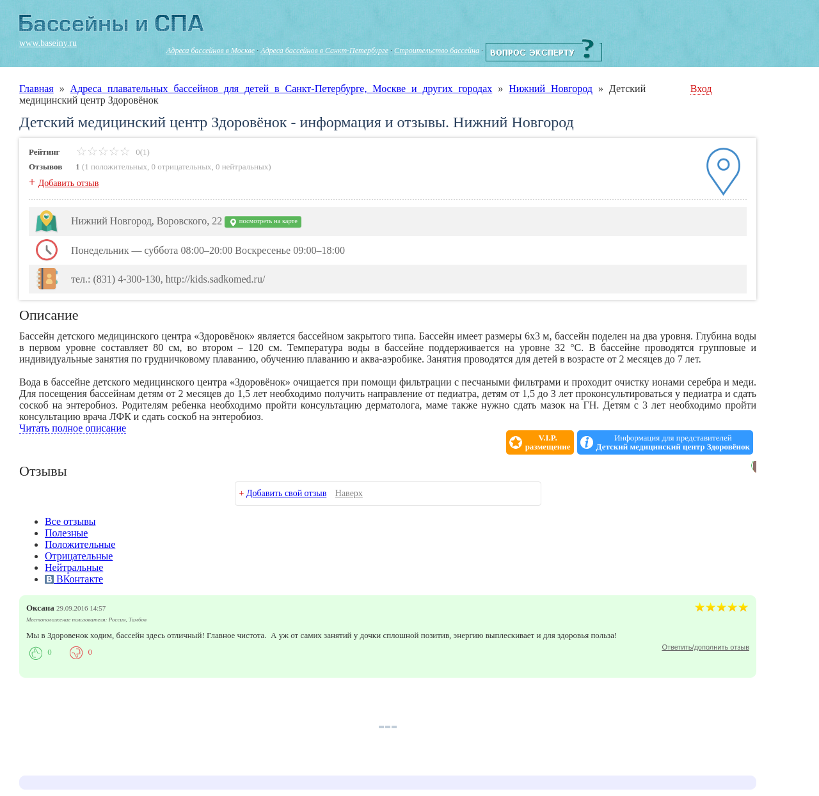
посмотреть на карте (263, 222)
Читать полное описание (72, 428)
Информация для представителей (673, 442)
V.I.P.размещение (548, 442)
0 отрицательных (182, 166)
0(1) (113, 152)
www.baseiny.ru (48, 43)
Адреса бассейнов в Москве (210, 50)
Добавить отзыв (68, 183)
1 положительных (115, 166)
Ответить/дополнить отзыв (705, 647)
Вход (701, 88)
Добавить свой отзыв (286, 493)
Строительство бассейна (436, 50)
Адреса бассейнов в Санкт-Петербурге (324, 50)
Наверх (349, 493)
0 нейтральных (242, 166)
